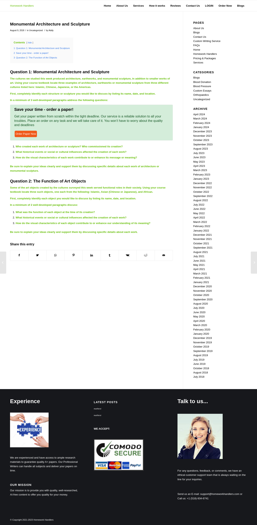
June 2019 (199, 363)
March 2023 (200, 170)
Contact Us (199, 36)
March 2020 (200, 325)
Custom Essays (202, 90)
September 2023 (202, 144)
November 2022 (202, 187)
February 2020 (201, 329)
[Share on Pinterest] (74, 255)
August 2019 (200, 355)
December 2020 (202, 286)
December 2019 (202, 337)
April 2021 (199, 269)
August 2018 (200, 372)
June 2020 (199, 312)
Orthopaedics (201, 94)
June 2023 (199, 157)
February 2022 (201, 226)
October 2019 (201, 346)
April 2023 (199, 165)
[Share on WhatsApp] (55, 255)
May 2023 (199, 161)
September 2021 (202, 247)
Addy (51, 30)
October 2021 (201, 243)
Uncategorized (36, 30)
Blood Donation (202, 82)
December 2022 (202, 183)
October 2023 (201, 140)
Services (198, 62)
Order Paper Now (26, 133)
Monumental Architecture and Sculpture (50, 24)
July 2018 (198, 376)
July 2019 (198, 359)
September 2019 (202, 351)
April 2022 (199, 217)
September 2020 (202, 299)
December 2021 (202, 234)
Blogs (196, 32)
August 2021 (200, 252)
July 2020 (198, 307)
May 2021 (199, 264)
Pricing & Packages (204, 58)
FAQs (196, 45)
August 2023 (200, 148)
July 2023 (198, 153)
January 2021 (201, 282)
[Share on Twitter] (37, 255)
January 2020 (201, 333)
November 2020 (202, 290)
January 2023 (201, 178)
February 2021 (201, 277)
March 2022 (200, 221)
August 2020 (200, 303)
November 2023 (202, 135)
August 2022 (200, 200)
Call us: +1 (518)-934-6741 (193, 498)
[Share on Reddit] (146, 255)
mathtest (97, 408)
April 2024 (199, 114)
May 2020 (199, 316)
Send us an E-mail (188, 493)
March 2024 (200, 118)
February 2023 (201, 174)
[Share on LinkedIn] (92, 255)
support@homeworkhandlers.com (219, 493)
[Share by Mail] (164, 255)
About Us (198, 28)
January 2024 (201, 127)
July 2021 (198, 256)
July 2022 (198, 204)
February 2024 (201, 122)
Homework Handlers (22, 5)
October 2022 (201, 191)
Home (196, 49)
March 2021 (200, 273)
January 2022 (201, 230)
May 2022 (199, 213)
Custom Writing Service (206, 41)
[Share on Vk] (128, 255)
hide (30, 43)
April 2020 (199, 320)
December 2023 (202, 131)
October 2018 (201, 368)
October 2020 (201, 295)
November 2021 (202, 239)
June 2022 (199, 208)
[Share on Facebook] (19, 255)
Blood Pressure (202, 86)
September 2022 (202, 196)
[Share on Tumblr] (110, 255)
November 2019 (202, 342)
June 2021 (199, 260)
